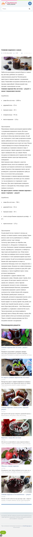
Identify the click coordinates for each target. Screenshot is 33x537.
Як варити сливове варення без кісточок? (15, 377)
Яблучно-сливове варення (10, 466)
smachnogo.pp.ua (27, 526)
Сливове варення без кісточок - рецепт (14, 347)
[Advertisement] (16, 29)
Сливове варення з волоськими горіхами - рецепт (15, 408)
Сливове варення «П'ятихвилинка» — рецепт (16, 494)
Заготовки (3, 349)
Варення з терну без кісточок (11, 438)
